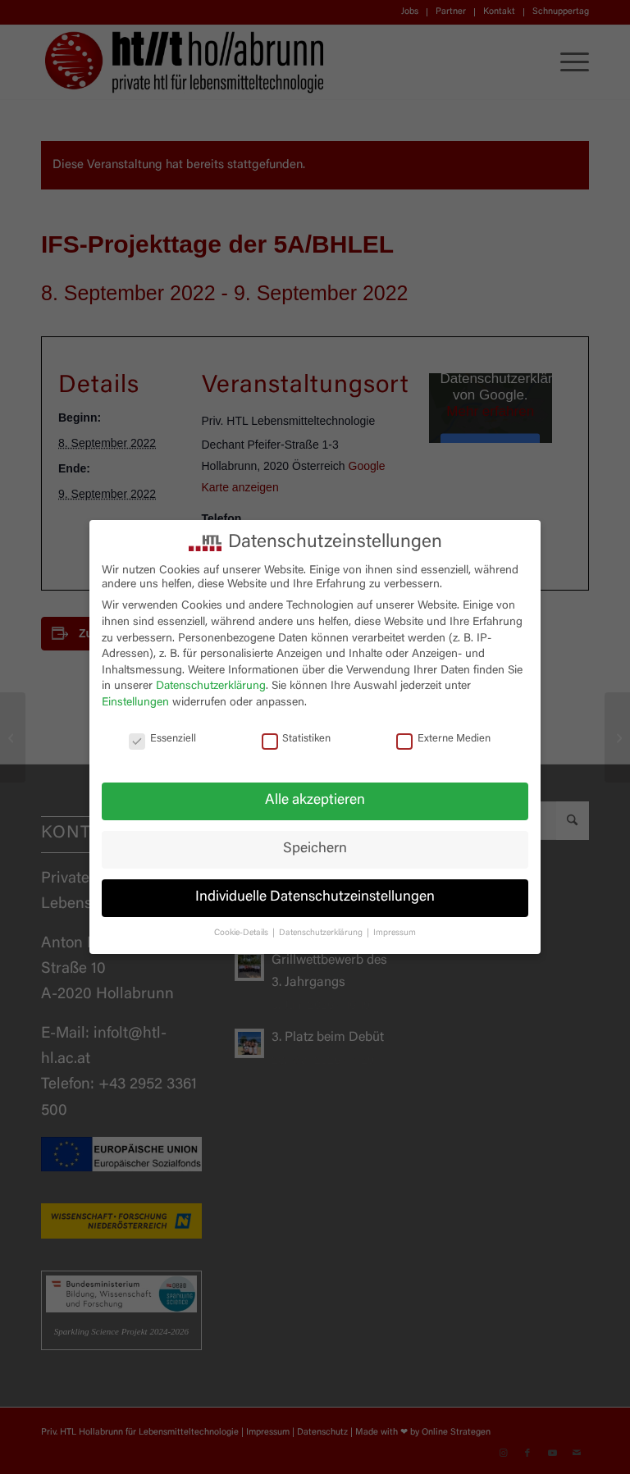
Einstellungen (135, 703)
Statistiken (296, 739)
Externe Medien (443, 739)
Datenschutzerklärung (211, 686)
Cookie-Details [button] (242, 933)
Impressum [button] (394, 933)
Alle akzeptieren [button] (315, 800)
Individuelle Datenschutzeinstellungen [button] (315, 897)
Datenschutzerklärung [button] (322, 933)
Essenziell (162, 739)
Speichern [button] (315, 849)
